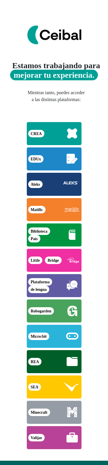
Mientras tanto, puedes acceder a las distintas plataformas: (56, 96)
